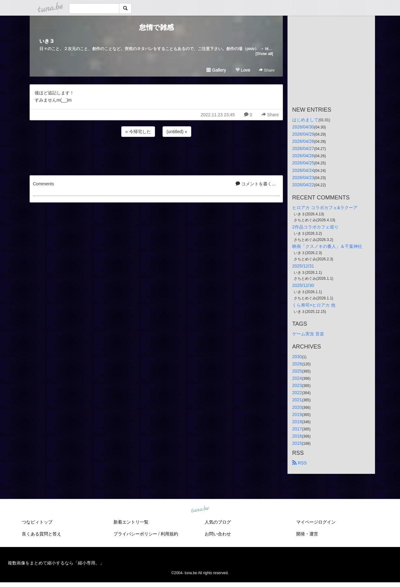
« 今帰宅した (138, 131)
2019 (297, 414)
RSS (299, 462)
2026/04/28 (303, 141)
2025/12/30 (303, 285)
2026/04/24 (303, 170)
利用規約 (169, 533)
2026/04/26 (303, 155)
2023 (297, 385)
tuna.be (199, 509)
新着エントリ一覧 (130, 521)
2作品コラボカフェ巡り (315, 226)
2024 (297, 378)
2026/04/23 (303, 177)
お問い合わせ (218, 533)
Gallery (216, 70)
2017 (297, 428)
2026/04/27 (303, 148)
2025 (297, 371)
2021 (297, 399)
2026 (297, 363)
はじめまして (305, 119)
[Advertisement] (156, 155)
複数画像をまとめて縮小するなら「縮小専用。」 (56, 562)
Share (267, 70)
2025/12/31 (303, 265)
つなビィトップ (37, 521)
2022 (297, 392)
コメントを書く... (256, 183)
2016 (297, 436)
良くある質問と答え (41, 533)
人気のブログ (218, 521)
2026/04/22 (303, 184)
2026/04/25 (303, 162)
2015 (297, 443)
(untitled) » (177, 131)
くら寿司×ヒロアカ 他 (313, 305)
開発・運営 (307, 533)
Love (242, 70)
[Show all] (264, 53)
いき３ (46, 41)
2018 (297, 421)
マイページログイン (316, 521)
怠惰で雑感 (156, 27)
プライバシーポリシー (135, 533)
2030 (297, 356)
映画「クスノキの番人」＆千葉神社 (327, 246)
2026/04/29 (303, 134)
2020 (297, 407)
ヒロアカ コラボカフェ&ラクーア (325, 207)
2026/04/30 (303, 126)
